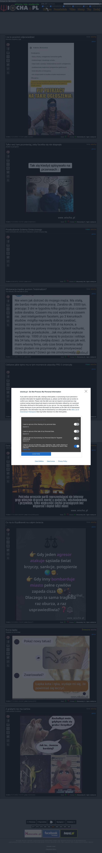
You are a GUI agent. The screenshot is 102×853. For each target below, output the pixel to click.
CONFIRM (36, 454)
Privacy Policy (62, 461)
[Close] (87, 392)
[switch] (76, 424)
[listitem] (51, 420)
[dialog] (51, 426)
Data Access (51, 461)
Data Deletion (39, 461)
